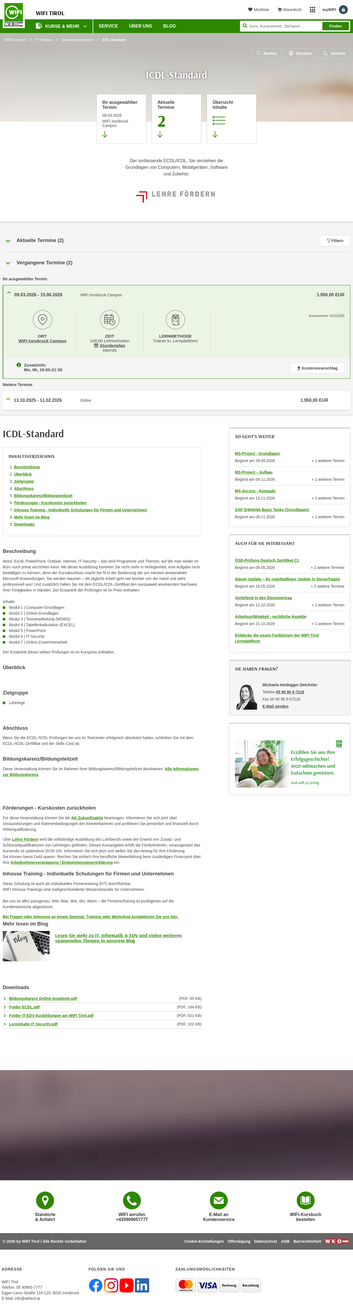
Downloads (24, 523)
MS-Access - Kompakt (255, 490)
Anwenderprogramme (77, 40)
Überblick (23, 473)
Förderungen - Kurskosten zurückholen (50, 502)
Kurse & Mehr (58, 25)
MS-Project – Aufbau (253, 471)
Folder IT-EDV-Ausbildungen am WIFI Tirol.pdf (51, 1014)
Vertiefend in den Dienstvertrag (263, 597)
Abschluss (24, 487)
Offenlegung (239, 1240)
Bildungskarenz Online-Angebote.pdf (43, 997)
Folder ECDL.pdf (24, 1006)
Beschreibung (27, 466)
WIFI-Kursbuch (15, 40)
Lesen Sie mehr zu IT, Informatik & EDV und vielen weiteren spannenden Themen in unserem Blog (118, 937)
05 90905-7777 (29, 1286)
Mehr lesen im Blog (31, 516)
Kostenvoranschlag (317, 367)
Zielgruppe (24, 480)
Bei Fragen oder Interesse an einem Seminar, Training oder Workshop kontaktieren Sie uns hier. (90, 915)
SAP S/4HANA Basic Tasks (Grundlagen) (272, 508)
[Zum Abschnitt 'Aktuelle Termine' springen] (176, 119)
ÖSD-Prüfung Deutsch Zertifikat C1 (267, 559)
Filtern (335, 240)
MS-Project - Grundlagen (257, 452)
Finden (335, 26)
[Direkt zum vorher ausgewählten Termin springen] (121, 119)
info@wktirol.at (27, 1297)
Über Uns (140, 26)
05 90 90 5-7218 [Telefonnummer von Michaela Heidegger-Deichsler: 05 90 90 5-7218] (290, 691)
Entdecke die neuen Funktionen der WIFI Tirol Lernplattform (277, 637)
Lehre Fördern (25, 838)
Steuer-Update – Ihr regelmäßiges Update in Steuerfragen (287, 578)
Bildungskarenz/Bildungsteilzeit (43, 494)
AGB (285, 1240)
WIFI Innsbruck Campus (42, 340)
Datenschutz (265, 1240)
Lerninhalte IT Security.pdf (33, 1023)
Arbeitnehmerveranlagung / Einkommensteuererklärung (61, 861)
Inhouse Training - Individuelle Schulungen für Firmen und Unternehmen (80, 509)
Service (108, 26)
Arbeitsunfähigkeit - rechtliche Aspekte (270, 615)
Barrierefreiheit (307, 1240)
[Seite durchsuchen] (295, 26)
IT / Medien (44, 40)
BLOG (169, 26)
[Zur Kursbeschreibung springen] (231, 119)
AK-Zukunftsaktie (87, 817)
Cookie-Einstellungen (204, 1240)
